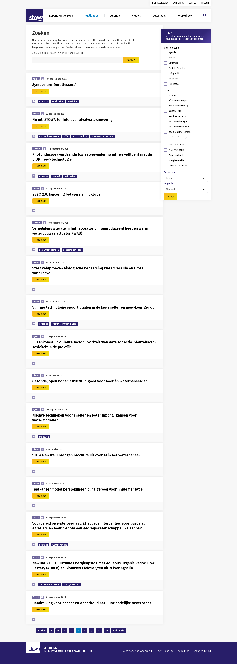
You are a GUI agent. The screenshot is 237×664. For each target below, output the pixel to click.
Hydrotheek (185, 15)
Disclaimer (183, 650)
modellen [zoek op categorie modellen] (44, 437)
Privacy (157, 650)
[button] (186, 137)
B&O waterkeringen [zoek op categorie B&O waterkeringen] (49, 250)
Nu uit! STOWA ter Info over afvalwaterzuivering (72, 119)
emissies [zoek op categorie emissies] (43, 176)
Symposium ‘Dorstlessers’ (54, 84)
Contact (193, 3)
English (205, 3)
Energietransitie (176, 160)
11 (106, 630)
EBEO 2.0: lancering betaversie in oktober (67, 194)
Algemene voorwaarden (136, 650)
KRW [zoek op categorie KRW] (66, 136)
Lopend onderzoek (61, 15)
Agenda (115, 15)
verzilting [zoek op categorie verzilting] (72, 101)
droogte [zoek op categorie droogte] (43, 101)
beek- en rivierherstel (180, 132)
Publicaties (92, 15)
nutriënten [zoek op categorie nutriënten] (70, 176)
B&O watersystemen (179, 126)
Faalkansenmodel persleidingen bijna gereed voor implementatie (88, 489)
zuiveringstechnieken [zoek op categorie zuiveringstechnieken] (102, 136)
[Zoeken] (205, 15)
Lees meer (40, 91)
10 (98, 630)
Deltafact (173, 63)
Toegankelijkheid (201, 650)
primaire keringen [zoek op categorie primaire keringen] (72, 250)
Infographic (174, 73)
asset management (178, 116)
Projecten (173, 78)
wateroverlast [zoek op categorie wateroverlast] (59, 544)
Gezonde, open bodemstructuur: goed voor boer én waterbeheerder (89, 381)
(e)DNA (172, 95)
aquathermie (175, 111)
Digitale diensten (160, 3)
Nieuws (136, 15)
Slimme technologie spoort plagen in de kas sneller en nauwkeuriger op (93, 307)
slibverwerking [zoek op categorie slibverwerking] (80, 136)
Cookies (169, 650)
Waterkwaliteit (176, 155)
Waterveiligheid (176, 150)
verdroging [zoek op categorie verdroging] (57, 101)
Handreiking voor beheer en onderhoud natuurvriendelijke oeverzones (91, 603)
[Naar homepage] (34, 16)
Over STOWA (178, 3)
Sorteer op (169, 172)
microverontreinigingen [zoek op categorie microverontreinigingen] (64, 324)
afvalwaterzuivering (178, 105)
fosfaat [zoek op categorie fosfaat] (56, 176)
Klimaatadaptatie (177, 144)
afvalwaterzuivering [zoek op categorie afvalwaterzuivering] (49, 136)
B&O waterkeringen (178, 121)
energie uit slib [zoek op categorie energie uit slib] (71, 584)
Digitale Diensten (177, 68)
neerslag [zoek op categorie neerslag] (43, 544)
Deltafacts (159, 15)
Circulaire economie (178, 165)
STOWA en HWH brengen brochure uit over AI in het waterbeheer (86, 455)
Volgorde (168, 183)
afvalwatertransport (178, 100)
